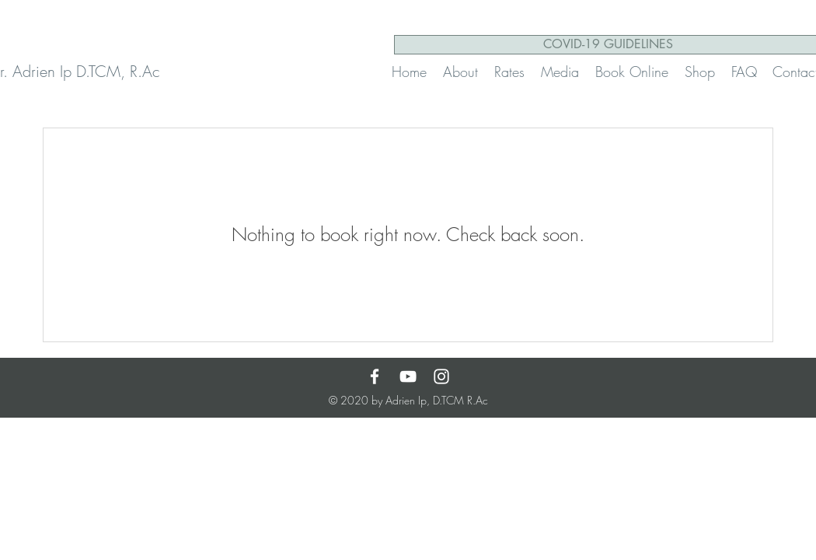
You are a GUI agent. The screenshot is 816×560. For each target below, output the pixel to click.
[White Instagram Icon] (441, 376)
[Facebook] (374, 376)
